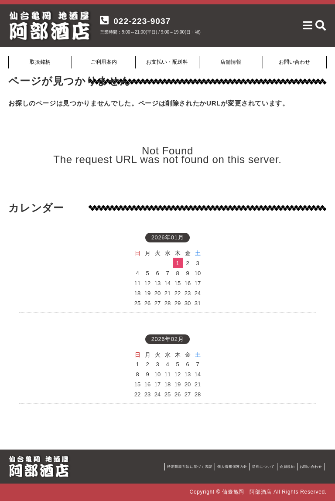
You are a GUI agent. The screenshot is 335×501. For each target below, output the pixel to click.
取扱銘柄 (40, 62)
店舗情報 (230, 62)
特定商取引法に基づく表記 (189, 467)
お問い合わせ (294, 62)
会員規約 (287, 467)
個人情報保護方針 (232, 467)
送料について (263, 467)
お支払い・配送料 (167, 62)
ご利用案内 (104, 62)
